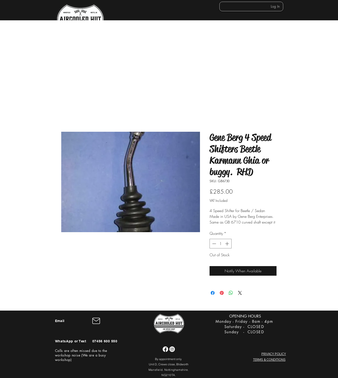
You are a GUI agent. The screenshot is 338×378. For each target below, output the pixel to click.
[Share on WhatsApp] (231, 293)
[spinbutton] (220, 243)
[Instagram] (172, 349)
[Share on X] (240, 293)
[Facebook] (165, 349)
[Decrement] (213, 243)
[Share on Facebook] (213, 293)
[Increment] (227, 243)
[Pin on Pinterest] (222, 293)
